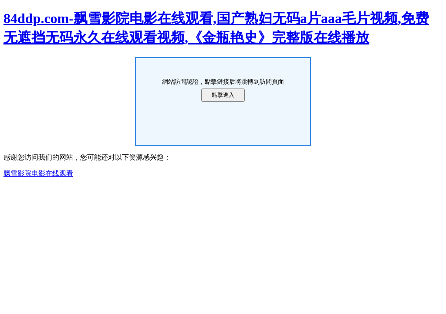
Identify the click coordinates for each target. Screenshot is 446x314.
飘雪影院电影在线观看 (38, 173)
